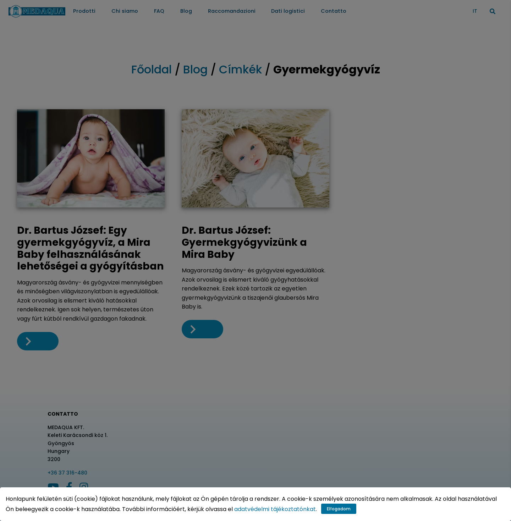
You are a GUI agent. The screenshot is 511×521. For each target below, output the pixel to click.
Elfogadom (339, 509)
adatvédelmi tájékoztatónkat (275, 509)
